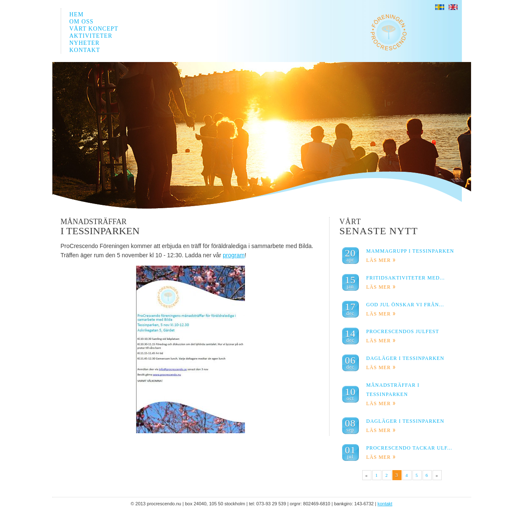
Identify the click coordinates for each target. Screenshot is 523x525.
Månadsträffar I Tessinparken (393, 394)
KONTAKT (85, 50)
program (234, 255)
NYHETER (85, 43)
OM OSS (82, 21)
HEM (77, 14)
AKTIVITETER (91, 36)
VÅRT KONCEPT (94, 29)
